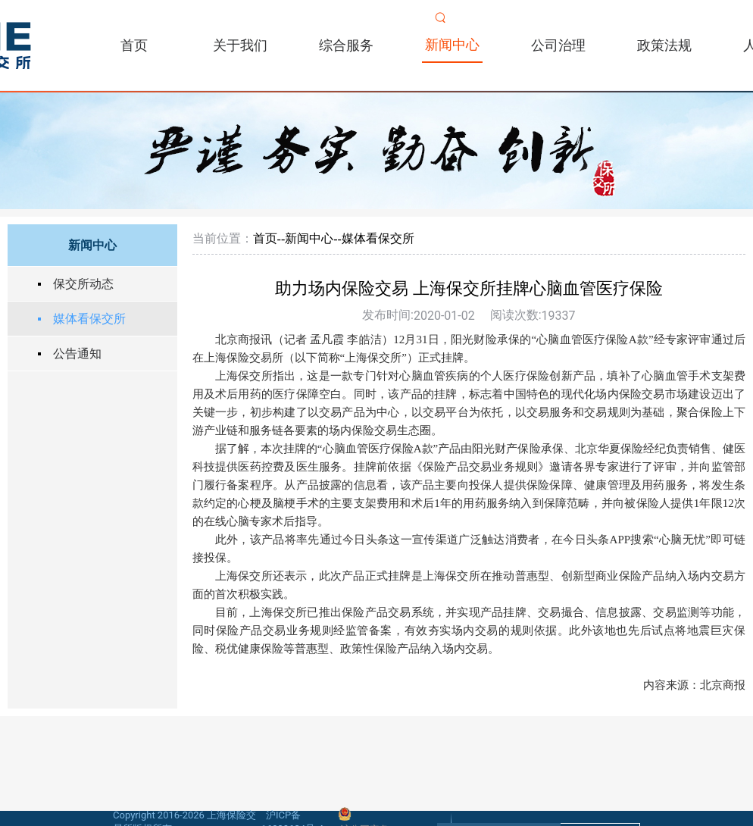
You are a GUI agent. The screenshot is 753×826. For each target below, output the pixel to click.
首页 (134, 45)
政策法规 (664, 45)
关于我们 (240, 45)
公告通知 (77, 353)
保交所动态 (83, 284)
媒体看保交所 (89, 318)
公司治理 (558, 45)
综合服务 (346, 45)
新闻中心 (452, 44)
